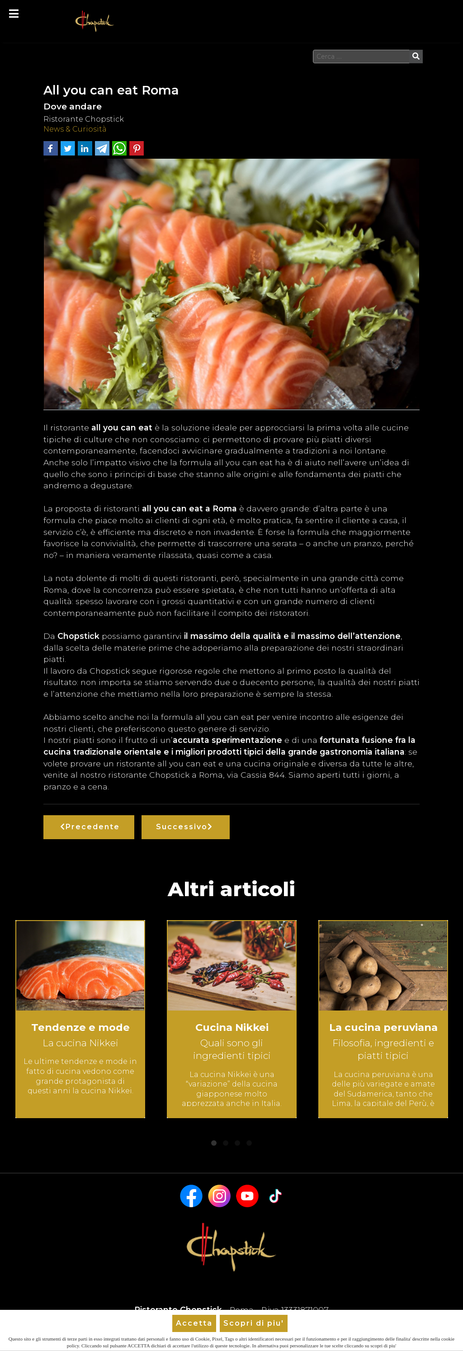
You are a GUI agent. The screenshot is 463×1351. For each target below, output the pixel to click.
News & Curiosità (75, 129)
